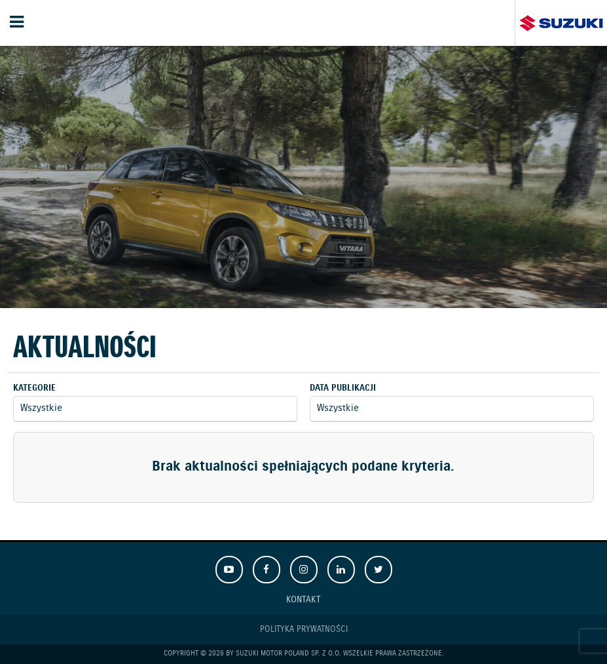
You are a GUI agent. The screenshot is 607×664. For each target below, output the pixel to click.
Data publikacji (343, 388)
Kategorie (34, 388)
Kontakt (303, 599)
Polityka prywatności (304, 629)
